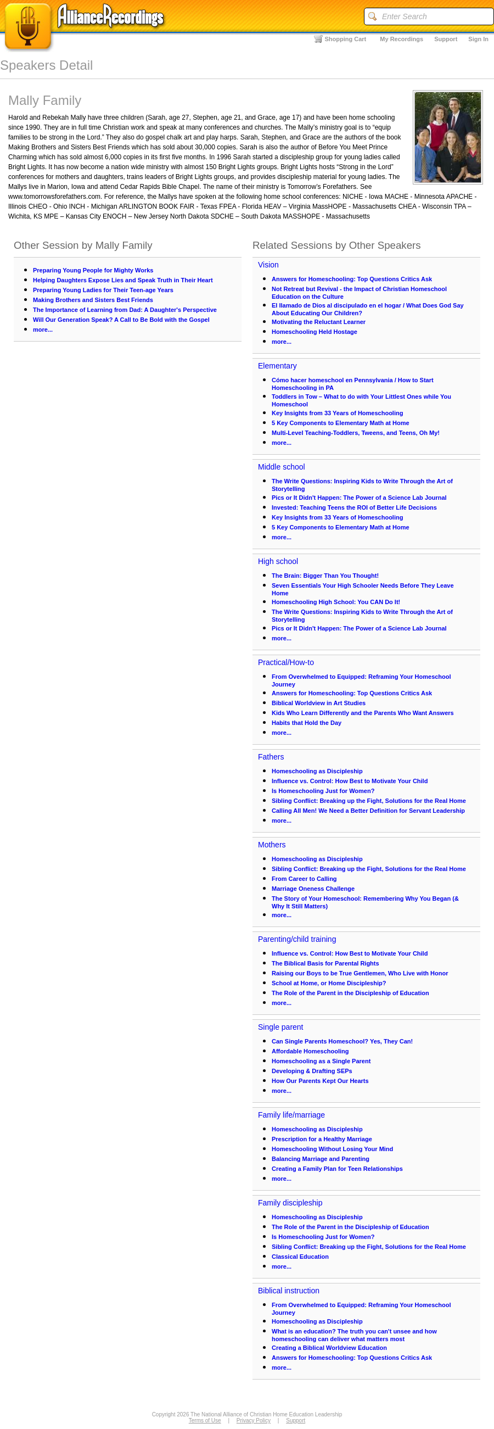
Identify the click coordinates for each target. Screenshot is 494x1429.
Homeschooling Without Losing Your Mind (332, 1149)
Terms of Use (205, 1420)
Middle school (281, 466)
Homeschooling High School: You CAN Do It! (336, 602)
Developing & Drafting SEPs (312, 1071)
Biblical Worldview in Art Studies (319, 703)
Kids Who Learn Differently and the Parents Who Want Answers (363, 713)
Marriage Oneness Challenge (313, 888)
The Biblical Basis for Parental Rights (325, 963)
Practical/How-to (286, 662)
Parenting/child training (297, 939)
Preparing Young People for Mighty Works (93, 270)
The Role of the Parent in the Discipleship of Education (350, 993)
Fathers (271, 756)
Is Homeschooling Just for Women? (323, 791)
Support (445, 39)
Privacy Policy (254, 1420)
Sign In (478, 39)
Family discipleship (290, 1202)
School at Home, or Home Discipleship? (329, 983)
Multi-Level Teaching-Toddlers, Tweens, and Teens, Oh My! (356, 432)
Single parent (281, 1027)
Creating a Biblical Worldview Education (329, 1347)
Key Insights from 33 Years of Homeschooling (337, 413)
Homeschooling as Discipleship (317, 771)
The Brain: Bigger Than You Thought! (325, 575)
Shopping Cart (346, 39)
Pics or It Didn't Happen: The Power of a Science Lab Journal (359, 497)
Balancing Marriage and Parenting (320, 1159)
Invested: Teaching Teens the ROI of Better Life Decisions (354, 507)
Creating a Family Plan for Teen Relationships (337, 1168)
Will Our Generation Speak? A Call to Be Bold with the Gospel (121, 319)
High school (278, 561)
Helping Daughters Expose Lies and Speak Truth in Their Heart (123, 280)
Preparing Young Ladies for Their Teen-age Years (103, 290)
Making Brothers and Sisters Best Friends (93, 300)
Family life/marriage (291, 1114)
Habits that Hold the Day (306, 722)
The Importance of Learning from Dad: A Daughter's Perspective (125, 309)
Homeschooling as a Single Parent (321, 1061)
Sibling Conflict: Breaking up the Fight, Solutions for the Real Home (369, 800)
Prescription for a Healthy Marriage (322, 1139)
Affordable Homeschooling (310, 1051)
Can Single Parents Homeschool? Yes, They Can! (342, 1041)
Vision (268, 264)
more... (43, 329)
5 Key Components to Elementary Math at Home (340, 423)
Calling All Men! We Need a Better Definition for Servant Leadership (368, 810)
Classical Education (300, 1256)
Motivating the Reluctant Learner (319, 322)
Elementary (277, 365)
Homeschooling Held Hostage (314, 331)
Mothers (272, 844)
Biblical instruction (288, 1290)
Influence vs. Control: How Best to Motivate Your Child (350, 781)
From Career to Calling (304, 878)
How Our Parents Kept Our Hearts (320, 1081)
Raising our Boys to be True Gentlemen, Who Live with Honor (360, 973)
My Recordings (401, 39)
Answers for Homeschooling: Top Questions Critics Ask (352, 279)
